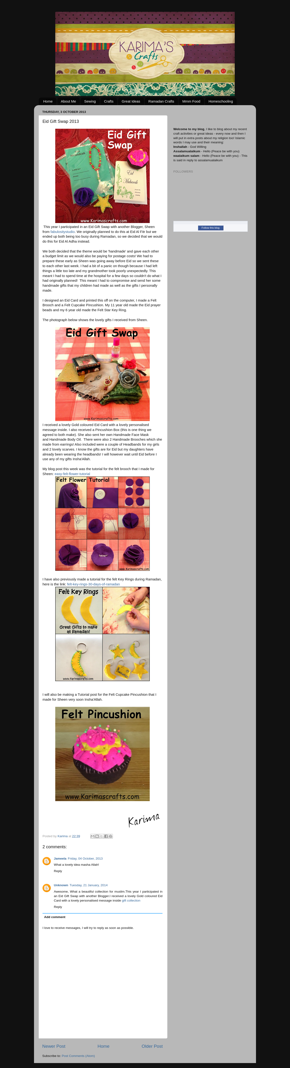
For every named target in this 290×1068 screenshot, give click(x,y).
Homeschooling (221, 101)
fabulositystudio (63, 232)
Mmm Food (191, 101)
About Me (68, 101)
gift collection (131, 900)
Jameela (60, 858)
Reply (58, 871)
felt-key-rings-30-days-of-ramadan (93, 584)
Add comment (54, 917)
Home (48, 101)
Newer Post (53, 1046)
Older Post (152, 1046)
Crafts (108, 101)
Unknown (61, 885)
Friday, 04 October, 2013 (85, 858)
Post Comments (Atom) (78, 1056)
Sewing (90, 101)
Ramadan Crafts (161, 101)
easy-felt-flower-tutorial (72, 474)
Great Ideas (131, 101)
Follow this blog (211, 227)
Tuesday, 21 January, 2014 (89, 885)
